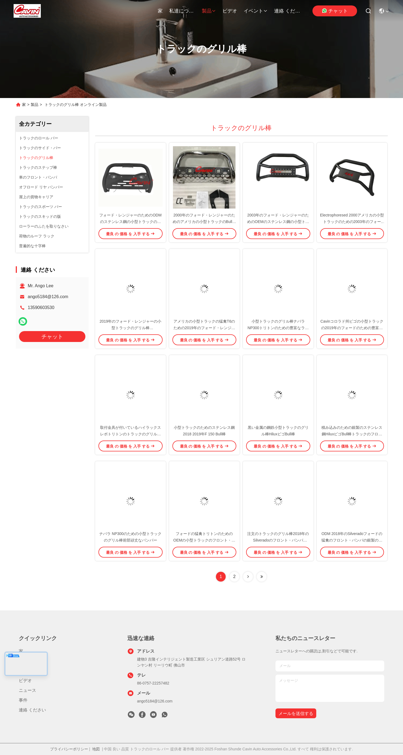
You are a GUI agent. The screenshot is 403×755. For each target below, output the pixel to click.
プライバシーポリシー (69, 749)
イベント (256, 11)
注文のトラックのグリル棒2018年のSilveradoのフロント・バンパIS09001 (278, 540)
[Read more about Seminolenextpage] (248, 577)
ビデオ (229, 11)
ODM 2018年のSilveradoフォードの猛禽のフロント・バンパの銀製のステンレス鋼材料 (351, 540)
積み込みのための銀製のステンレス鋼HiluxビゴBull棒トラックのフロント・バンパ (351, 434)
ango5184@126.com (48, 296)
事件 (23, 700)
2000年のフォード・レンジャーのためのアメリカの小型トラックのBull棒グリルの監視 (204, 221)
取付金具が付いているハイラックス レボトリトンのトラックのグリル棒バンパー (130, 434)
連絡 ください (287, 11)
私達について (182, 11)
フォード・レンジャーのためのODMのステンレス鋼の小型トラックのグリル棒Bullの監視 (130, 221)
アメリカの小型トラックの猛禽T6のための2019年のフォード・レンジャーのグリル (204, 328)
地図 (96, 749)
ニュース (27, 690)
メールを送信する (295, 713)
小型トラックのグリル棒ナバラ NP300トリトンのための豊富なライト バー (278, 328)
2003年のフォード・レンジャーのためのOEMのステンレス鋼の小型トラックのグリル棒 (278, 221)
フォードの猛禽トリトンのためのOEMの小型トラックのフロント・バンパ (204, 540)
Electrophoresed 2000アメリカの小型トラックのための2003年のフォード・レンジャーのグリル (352, 221)
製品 (209, 11)
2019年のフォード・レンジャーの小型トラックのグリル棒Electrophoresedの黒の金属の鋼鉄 (130, 328)
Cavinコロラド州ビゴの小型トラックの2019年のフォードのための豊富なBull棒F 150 (351, 328)
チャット (335, 11)
